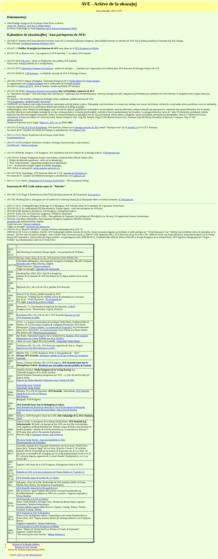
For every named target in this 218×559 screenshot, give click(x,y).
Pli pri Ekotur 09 (53, 299)
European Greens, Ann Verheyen (47, 434)
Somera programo (29, 145)
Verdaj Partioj (75, 81)
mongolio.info (13, 221)
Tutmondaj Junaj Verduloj (29, 385)
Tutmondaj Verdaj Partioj (68, 341)
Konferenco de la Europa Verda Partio (46, 180)
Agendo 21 (132, 127)
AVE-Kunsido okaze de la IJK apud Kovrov (37, 488)
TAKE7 (71, 306)
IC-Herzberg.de (126, 199)
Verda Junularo (93, 81)
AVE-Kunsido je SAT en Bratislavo (33, 513)
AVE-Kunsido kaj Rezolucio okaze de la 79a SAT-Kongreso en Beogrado (51, 407)
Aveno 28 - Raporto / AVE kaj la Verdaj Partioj (29, 26)
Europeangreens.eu (16, 137)
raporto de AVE (25, 86)
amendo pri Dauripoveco (75, 173)
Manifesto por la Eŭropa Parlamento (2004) (56, 28)
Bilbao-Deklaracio (56, 534)
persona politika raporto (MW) (31, 507)
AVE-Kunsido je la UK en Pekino (32, 499)
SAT (19, 412)
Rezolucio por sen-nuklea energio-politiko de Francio (65, 365)
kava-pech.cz (94, 194)
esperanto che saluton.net (38, 226)
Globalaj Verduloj (35, 83)
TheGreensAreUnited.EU (45, 332)
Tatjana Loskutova (31, 224)
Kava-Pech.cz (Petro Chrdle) (40, 302)
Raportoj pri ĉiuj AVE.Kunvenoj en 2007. (36, 348)
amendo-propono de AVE (87, 127)
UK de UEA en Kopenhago (34, 127)
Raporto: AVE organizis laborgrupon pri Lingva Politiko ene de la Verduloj (52, 337)
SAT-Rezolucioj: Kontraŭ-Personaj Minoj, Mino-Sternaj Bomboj (47, 410)
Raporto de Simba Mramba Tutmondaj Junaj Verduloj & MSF (45, 380)
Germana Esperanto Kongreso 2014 (37, 43)
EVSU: (20, 322)
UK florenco (22, 396)
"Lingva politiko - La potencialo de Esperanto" (50, 327)
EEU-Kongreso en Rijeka (87, 48)
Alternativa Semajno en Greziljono (42, 91)
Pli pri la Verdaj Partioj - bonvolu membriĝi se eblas (41, 440)
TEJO (19, 418)
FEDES (77, 83)
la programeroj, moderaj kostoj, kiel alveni (30, 101)
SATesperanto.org (111, 152)
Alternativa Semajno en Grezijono (37, 68)
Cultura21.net (79, 130)
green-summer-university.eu (46, 168)
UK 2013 (25, 61)
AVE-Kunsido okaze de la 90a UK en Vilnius (38, 478)
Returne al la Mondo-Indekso (26, 544)
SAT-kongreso (31, 73)
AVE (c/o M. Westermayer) (29, 555)
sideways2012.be (15, 120)
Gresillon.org (13, 145)
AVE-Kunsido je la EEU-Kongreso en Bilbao (38, 526)
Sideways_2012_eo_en (50, 122)
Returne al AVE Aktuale (26, 547)
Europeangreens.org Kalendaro (31, 442)
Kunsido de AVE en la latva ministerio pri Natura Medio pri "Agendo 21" (51, 472)
